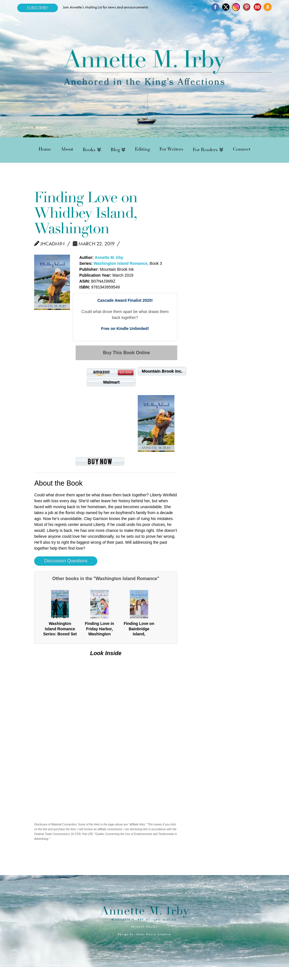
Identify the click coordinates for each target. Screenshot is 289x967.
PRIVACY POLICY (144, 927)
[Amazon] (267, 7)
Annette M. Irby (109, 257)
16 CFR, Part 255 (82, 834)
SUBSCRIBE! (37, 8)
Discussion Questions (65, 560)
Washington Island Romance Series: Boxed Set (60, 628)
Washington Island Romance (121, 263)
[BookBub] (257, 7)
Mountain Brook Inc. (162, 371)
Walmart (111, 382)
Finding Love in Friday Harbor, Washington (99, 628)
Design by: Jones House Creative (144, 934)
